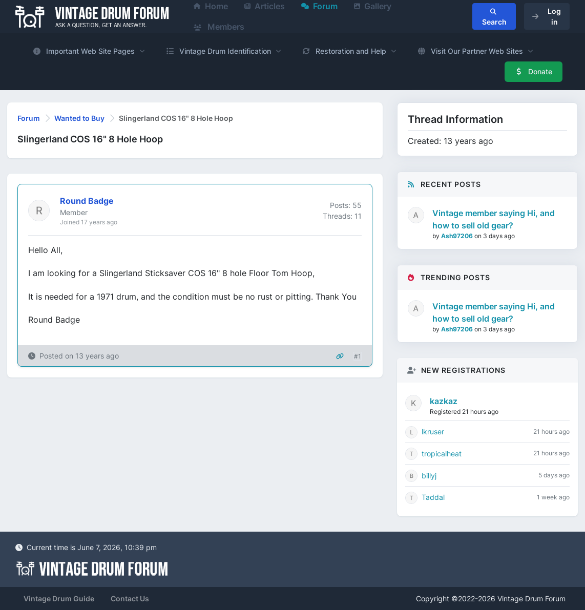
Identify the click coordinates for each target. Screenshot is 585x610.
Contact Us (130, 598)
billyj (429, 475)
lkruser (433, 431)
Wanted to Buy (79, 118)
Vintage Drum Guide (59, 598)
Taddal (433, 497)
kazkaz (443, 401)
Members (219, 27)
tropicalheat (442, 453)
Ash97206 (457, 236)
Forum (28, 118)
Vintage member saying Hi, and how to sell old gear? (493, 219)
